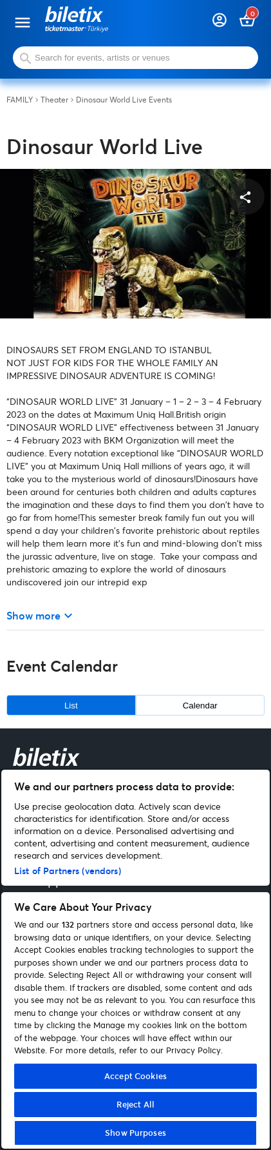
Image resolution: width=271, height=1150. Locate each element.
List (71, 705)
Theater (54, 100)
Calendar (200, 705)
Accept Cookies (135, 1076)
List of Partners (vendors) (67, 870)
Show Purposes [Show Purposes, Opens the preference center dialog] (135, 1132)
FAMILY (19, 100)
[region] (135, 959)
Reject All (135, 1104)
